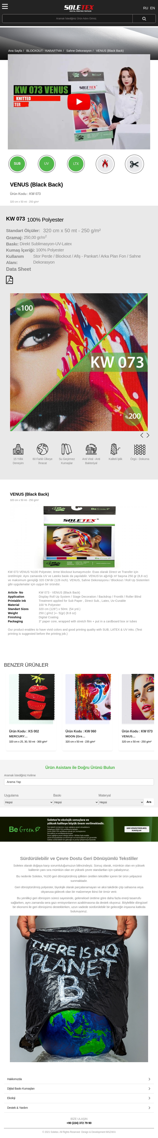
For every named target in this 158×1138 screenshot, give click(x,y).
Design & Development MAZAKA (98, 1132)
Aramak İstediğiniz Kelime (20, 775)
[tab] (79, 1079)
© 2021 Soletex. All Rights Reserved (79, 1132)
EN (152, 8)
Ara (148, 802)
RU (145, 8)
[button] (148, 435)
